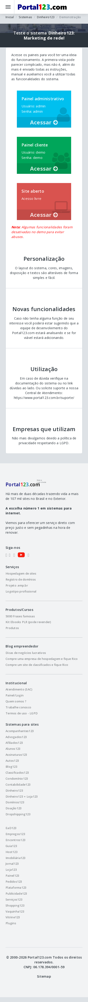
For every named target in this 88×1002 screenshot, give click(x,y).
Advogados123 (16, 737)
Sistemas (25, 17)
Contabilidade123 (18, 785)
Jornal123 (12, 864)
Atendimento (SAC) (19, 689)
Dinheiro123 (46, 17)
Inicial (10, 17)
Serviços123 (14, 900)
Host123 (12, 852)
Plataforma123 (16, 888)
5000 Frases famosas (20, 616)
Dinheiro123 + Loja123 (22, 797)
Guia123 (11, 846)
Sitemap (44, 976)
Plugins (11, 923)
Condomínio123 (17, 779)
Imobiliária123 (16, 858)
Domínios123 (15, 802)
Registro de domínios (21, 579)
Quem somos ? (16, 701)
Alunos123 (13, 749)
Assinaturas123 (16, 755)
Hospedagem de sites (21, 573)
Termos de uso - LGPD (22, 713)
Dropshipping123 (18, 814)
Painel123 (12, 876)
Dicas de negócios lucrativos (26, 653)
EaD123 (11, 828)
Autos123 (12, 761)
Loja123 (11, 870)
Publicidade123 (16, 894)
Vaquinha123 (15, 911)
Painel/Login (15, 695)
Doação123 (13, 808)
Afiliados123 (14, 743)
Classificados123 (17, 773)
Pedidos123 (14, 882)
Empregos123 (15, 834)
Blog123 (11, 767)
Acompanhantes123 (20, 731)
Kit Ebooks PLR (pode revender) (28, 622)
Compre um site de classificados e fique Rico (37, 665)
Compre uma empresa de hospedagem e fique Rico (42, 659)
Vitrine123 (13, 917)
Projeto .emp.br (17, 585)
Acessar (44, 122)
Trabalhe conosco (18, 707)
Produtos (12, 628)
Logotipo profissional (21, 591)
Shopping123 (15, 906)
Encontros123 (15, 840)
